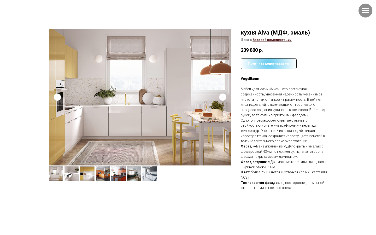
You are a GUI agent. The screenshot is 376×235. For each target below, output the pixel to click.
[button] (272, 40)
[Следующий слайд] (222, 97)
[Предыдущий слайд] (57, 97)
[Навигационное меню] (365, 10)
